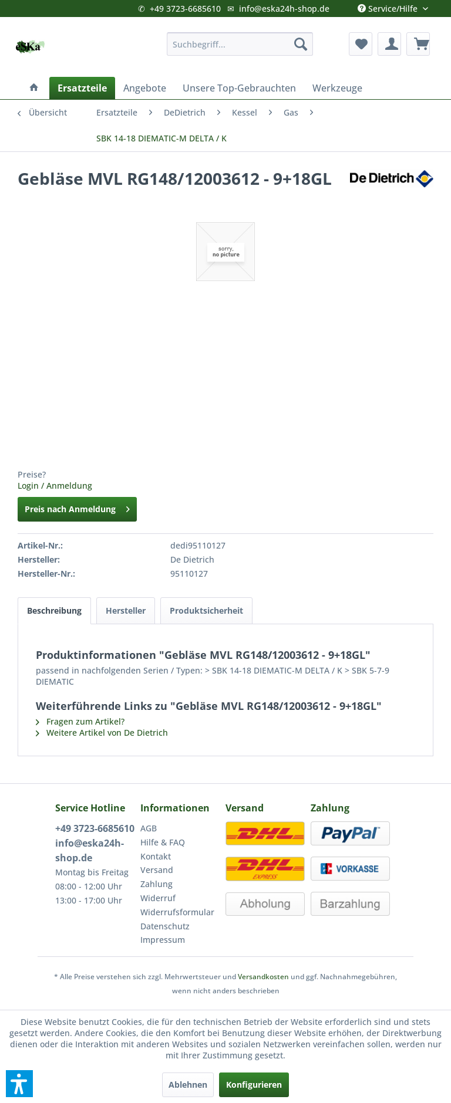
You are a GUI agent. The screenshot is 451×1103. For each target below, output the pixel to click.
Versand (156, 869)
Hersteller (126, 610)
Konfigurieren (254, 1084)
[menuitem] (240, 44)
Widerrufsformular (177, 912)
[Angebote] (144, 88)
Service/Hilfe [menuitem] (389, 6)
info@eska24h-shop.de (284, 8)
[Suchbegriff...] (240, 44)
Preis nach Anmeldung (77, 507)
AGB (148, 828)
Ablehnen (188, 1084)
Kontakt (155, 856)
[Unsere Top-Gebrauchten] (239, 88)
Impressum (162, 939)
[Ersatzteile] (82, 88)
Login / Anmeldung (55, 485)
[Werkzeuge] (337, 88)
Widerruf (158, 898)
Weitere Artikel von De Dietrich (102, 732)
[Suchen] (300, 44)
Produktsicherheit (206, 610)
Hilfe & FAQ (162, 842)
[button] (19, 1083)
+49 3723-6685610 (185, 8)
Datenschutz (165, 926)
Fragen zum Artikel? (80, 721)
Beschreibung (54, 610)
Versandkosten (263, 977)
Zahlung (156, 883)
